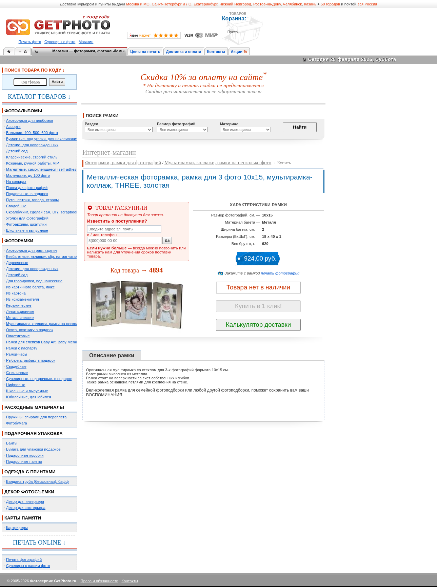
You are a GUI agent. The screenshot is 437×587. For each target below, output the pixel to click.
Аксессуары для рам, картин (31, 250)
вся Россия (367, 4)
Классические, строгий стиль (32, 157)
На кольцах (16, 181)
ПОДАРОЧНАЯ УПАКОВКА (33, 433)
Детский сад (16, 151)
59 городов (330, 4)
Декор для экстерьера (25, 508)
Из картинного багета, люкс (30, 287)
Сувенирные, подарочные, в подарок (39, 379)
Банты (11, 443)
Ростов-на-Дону (267, 4)
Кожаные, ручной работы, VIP (32, 163)
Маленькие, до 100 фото (28, 175)
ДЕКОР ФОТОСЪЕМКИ (29, 491)
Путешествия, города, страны (32, 200)
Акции (237, 52)
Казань (310, 4)
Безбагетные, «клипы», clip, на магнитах (42, 256)
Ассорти (13, 127)
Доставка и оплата (183, 52)
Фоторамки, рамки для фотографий (123, 162)
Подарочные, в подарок (27, 194)
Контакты (216, 52)
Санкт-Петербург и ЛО (171, 4)
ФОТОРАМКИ (18, 240)
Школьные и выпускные (27, 230)
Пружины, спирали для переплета (36, 417)
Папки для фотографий (26, 188)
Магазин (86, 42)
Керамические (19, 305)
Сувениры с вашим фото (28, 566)
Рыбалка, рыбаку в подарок (30, 360)
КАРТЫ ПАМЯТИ (22, 517)
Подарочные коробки (24, 455)
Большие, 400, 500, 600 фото (32, 133)
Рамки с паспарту (21, 348)
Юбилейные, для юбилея (28, 397)
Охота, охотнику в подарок (29, 330)
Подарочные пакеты (24, 461)
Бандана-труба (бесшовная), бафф (37, 481)
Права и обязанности (99, 581)
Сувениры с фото (59, 42)
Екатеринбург (205, 4)
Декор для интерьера (25, 501)
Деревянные (17, 263)
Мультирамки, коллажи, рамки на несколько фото (50, 324)
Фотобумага (16, 423)
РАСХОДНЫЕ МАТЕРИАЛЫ (34, 407)
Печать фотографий (24, 559)
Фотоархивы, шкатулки (26, 224)
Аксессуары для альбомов (29, 120)
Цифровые (15, 385)
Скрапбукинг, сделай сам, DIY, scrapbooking (44, 212)
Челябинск (292, 4)
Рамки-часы (16, 354)
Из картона (16, 293)
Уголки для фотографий (27, 218)
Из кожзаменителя (22, 299)
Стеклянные (17, 373)
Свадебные (16, 206)
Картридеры (17, 528)
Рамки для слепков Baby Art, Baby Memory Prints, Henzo (55, 342)
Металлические (20, 318)
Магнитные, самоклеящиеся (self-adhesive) (44, 169)
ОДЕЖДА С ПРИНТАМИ (30, 471)
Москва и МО (138, 4)
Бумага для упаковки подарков (33, 449)
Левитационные (20, 311)
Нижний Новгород (235, 4)
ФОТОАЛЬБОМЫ (23, 110)
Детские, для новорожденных (32, 145)
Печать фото (30, 42)
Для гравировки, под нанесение (34, 281)
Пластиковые (18, 336)
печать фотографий (280, 273)
